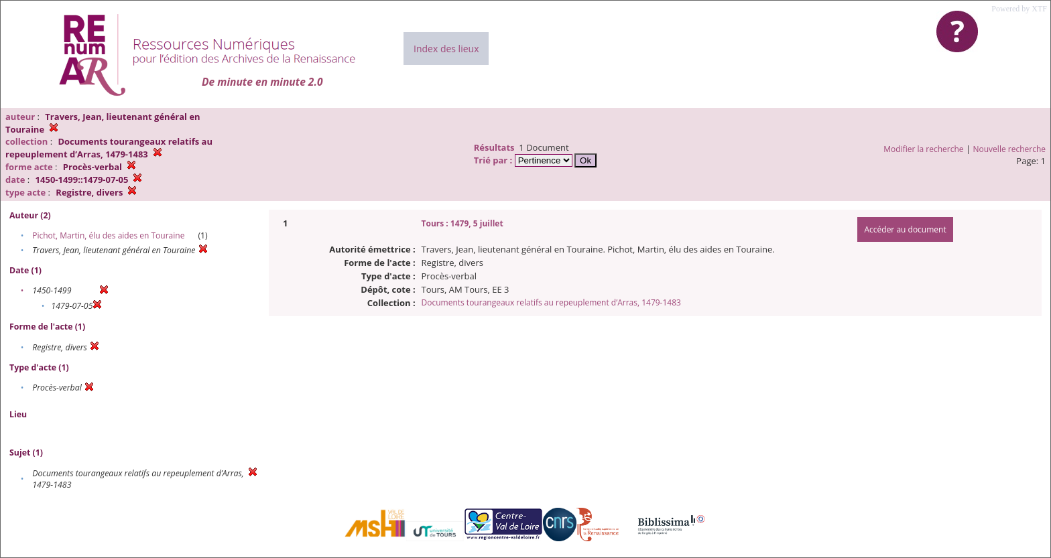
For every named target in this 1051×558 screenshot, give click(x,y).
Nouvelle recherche (1009, 149)
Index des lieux (446, 48)
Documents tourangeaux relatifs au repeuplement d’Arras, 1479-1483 (551, 302)
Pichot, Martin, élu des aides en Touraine (108, 235)
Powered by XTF (1019, 8)
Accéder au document (905, 229)
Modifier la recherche (923, 149)
